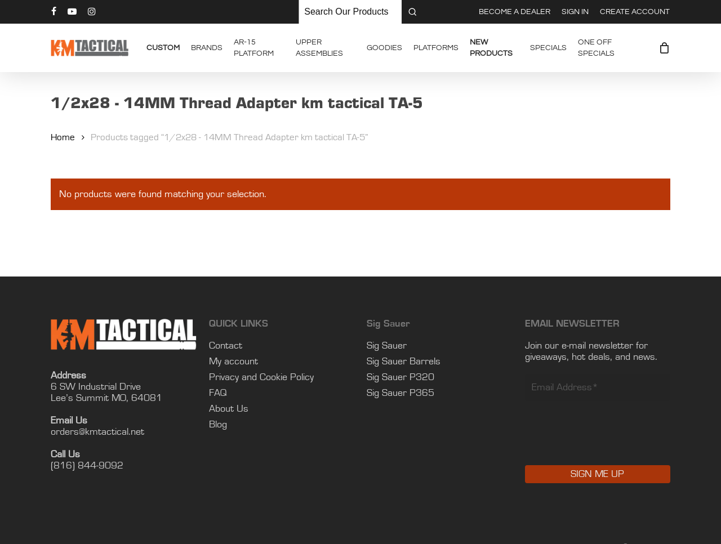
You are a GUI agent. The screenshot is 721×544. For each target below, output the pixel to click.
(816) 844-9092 (87, 466)
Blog (218, 425)
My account (233, 361)
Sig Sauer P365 (400, 393)
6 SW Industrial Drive (96, 387)
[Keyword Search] (350, 12)
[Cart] (664, 48)
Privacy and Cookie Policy (261, 377)
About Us (228, 409)
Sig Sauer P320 (400, 377)
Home (63, 137)
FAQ (218, 393)
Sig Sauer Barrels (403, 361)
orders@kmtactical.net (97, 432)
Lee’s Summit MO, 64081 (106, 398)
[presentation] (610, 441)
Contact (225, 346)
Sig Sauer (387, 346)
